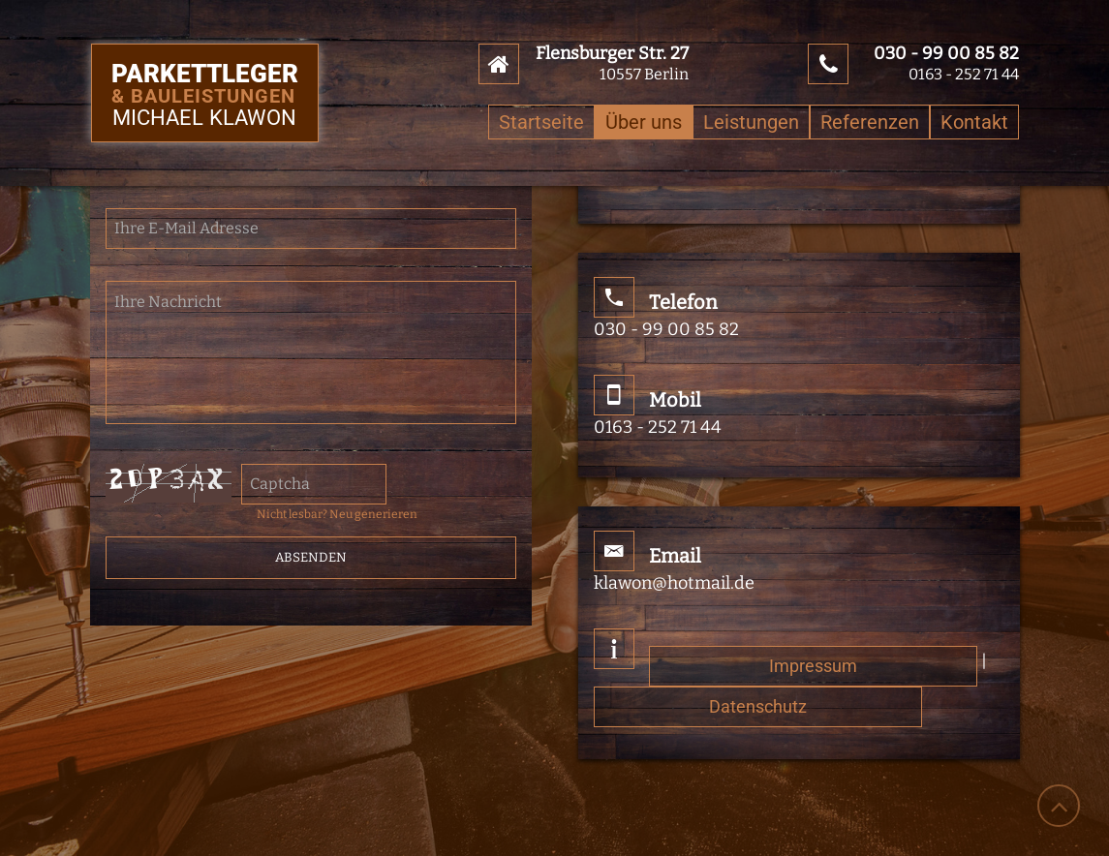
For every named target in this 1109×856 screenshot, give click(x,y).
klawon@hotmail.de (674, 583)
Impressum (813, 666)
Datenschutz (758, 706)
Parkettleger (204, 85)
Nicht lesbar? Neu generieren (337, 514)
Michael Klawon (204, 118)
